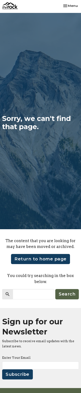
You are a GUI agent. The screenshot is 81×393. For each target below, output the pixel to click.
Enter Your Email (16, 358)
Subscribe (17, 374)
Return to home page (40, 258)
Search (67, 294)
